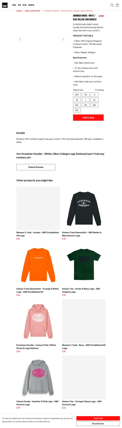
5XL (77, 113)
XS (85, 97)
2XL (77, 108)
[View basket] (117, 5)
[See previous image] (20, 42)
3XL (85, 108)
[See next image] (62, 42)
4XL (94, 108)
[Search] (112, 5)
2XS (77, 97)
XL (94, 103)
